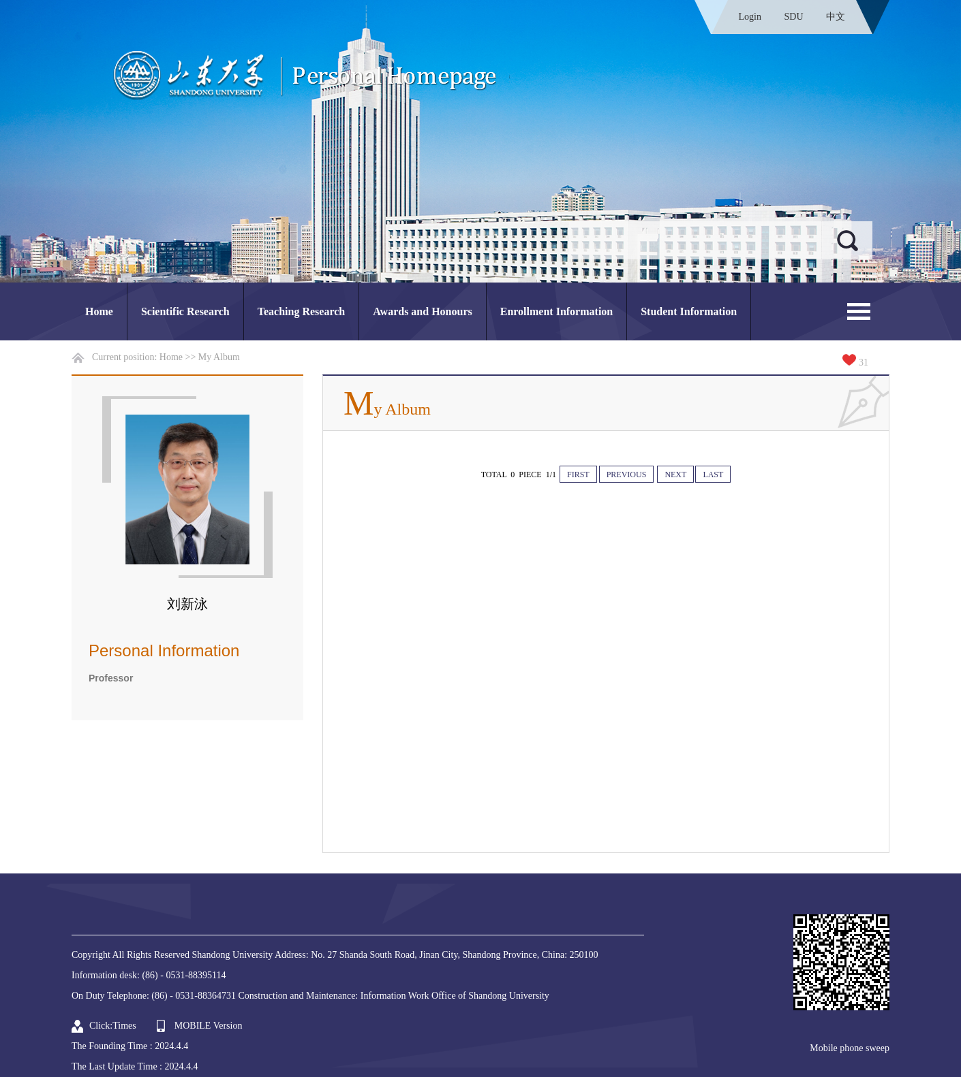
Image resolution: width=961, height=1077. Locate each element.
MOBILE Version (208, 1025)
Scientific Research (185, 311)
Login (750, 17)
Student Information (689, 311)
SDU (793, 17)
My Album (219, 357)
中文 (835, 17)
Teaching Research (301, 311)
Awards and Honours (422, 311)
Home (99, 311)
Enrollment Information (556, 311)
